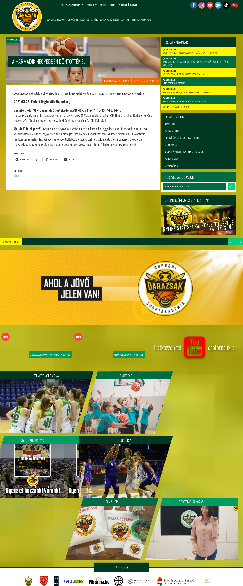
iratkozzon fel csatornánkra (194, 349)
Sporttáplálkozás (197, 438)
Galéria (116, 19)
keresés (231, 186)
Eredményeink (73, 19)
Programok (61, 19)
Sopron (103, 4)
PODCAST (133, 4)
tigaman (133, 555)
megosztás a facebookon (116, 80)
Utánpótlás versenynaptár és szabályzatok (183, 151)
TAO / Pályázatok (171, 165)
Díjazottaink (169, 123)
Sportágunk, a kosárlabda (72, 4)
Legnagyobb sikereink (174, 116)
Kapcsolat (125, 19)
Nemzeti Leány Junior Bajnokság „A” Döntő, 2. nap (184, 99)
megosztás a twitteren (146, 80)
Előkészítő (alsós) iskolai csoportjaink (181, 137)
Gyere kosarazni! (197, 375)
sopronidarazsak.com (151, 551)
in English (123, 4)
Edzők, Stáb (84, 19)
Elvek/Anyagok (106, 19)
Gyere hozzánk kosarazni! (141, 19)
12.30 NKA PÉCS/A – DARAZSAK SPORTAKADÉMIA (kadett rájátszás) (190, 51)
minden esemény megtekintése (176, 107)
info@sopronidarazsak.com (28, 579)
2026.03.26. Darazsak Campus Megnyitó (50, 354)
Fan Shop (121, 438)
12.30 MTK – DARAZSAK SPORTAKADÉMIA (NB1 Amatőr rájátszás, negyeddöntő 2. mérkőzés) (196, 62)
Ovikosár (121, 375)
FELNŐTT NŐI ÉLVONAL (45, 375)
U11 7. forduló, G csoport (174, 81)
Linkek (112, 4)
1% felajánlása (171, 158)
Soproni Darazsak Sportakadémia (119, 551)
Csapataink (51, 19)
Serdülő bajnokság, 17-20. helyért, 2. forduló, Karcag (186, 90)
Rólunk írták (92, 4)
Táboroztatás (170, 144)
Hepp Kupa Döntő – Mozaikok (128, 354)
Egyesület (95, 19)
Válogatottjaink (171, 130)
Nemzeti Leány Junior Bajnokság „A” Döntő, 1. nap (184, 72)
